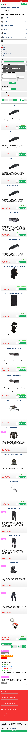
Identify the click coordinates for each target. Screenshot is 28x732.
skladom (5, 95)
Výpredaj (5, 51)
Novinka (5, 49)
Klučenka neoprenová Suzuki (14, 400)
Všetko (4, 47)
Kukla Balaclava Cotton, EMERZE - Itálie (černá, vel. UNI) (14, 267)
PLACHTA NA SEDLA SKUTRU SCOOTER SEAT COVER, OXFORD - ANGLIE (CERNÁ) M (14, 374)
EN (21, 1)
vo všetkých (21, 80)
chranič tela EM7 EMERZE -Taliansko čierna (14, 427)
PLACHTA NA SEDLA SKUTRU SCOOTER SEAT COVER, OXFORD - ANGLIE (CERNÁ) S (14, 347)
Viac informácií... (12, 728)
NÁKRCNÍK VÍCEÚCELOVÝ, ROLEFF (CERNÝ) (14, 293)
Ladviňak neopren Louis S (14, 131)
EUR (15, 1)
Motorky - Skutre (7, 4)
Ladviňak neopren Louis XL (14, 185)
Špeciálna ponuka (7, 53)
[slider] (2, 62)
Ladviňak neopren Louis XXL (14, 239)
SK (26, 1)
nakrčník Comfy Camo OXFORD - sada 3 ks (14, 454)
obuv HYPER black (14, 562)
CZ (23, 1)
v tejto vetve (13, 80)
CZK (18, 1)
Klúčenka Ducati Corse (14, 616)
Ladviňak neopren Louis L (14, 105)
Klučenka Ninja (14, 481)
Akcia (4, 55)
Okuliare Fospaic (14, 212)
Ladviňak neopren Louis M (14, 158)
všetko (10, 95)
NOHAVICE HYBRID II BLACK (14, 508)
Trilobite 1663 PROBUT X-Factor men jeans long (14, 589)
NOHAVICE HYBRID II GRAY (14, 535)
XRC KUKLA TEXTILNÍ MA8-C (14, 320)
